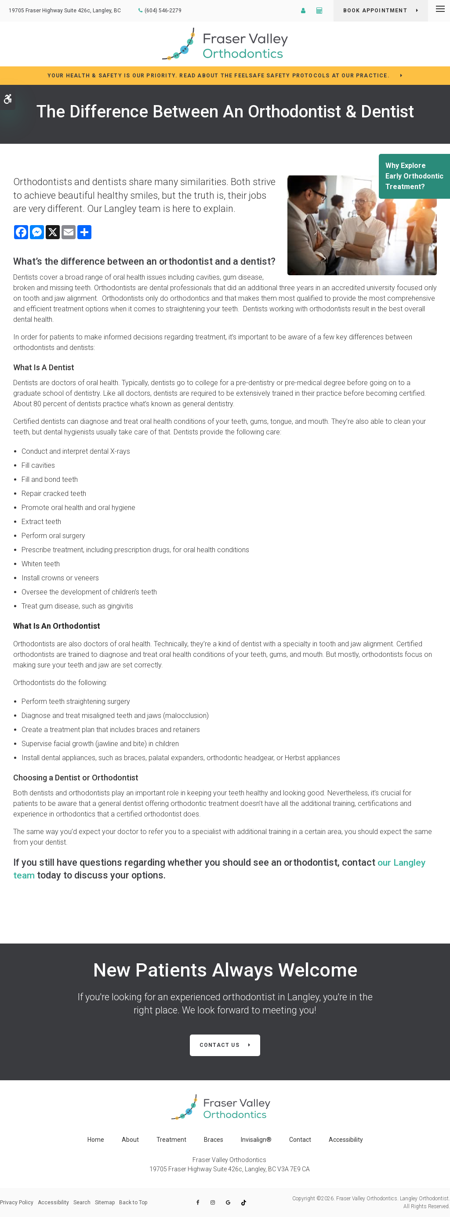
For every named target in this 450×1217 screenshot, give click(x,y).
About (130, 1139)
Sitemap (105, 1202)
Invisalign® (256, 1139)
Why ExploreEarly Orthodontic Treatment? (414, 176)
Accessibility (346, 1139)
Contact (300, 1139)
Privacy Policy (16, 1202)
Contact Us (220, 1045)
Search (82, 1202)
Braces (213, 1139)
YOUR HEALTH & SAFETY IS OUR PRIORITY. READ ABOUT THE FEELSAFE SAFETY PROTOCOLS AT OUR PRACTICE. (219, 76)
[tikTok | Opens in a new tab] (238, 1203)
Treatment (171, 1139)
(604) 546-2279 (163, 10)
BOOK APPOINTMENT (375, 10)
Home (95, 1139)
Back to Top (133, 1202)
